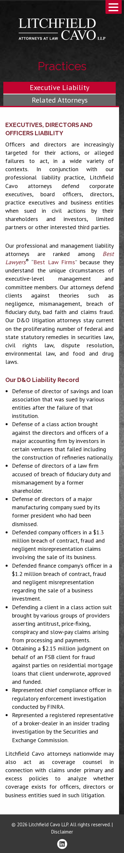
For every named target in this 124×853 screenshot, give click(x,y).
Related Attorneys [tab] (60, 100)
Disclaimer (62, 832)
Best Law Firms (54, 262)
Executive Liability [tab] (59, 87)
